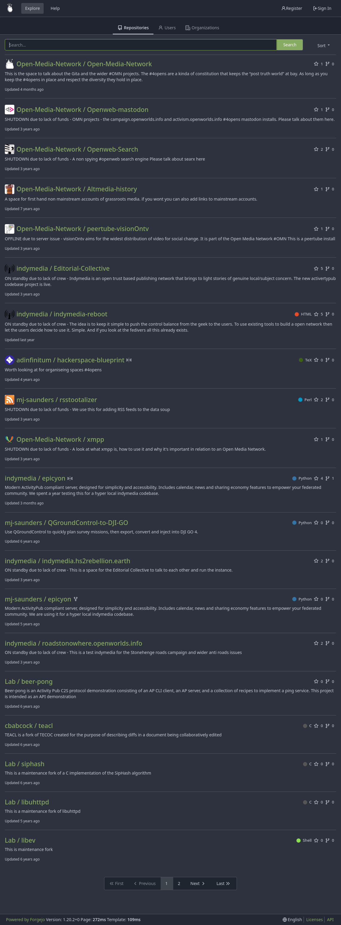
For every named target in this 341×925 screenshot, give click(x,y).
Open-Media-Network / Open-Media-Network (84, 64)
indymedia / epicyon (35, 478)
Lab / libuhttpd (27, 802)
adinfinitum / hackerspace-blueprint (70, 360)
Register (291, 8)
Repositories (133, 27)
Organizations (202, 27)
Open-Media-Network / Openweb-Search (77, 149)
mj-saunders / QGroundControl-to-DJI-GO (66, 523)
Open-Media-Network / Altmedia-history (76, 189)
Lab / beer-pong (29, 682)
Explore (32, 8)
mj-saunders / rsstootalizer (56, 400)
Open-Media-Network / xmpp (60, 439)
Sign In (322, 8)
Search (289, 44)
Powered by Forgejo (25, 919)
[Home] (9, 8)
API (330, 919)
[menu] (324, 45)
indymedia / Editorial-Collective (63, 268)
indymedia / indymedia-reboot (61, 314)
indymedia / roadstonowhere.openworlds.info (73, 643)
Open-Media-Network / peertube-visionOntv (82, 229)
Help (55, 8)
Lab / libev (20, 840)
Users (167, 27)
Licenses (314, 919)
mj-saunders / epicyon (38, 599)
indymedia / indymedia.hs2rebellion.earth (67, 561)
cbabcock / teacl (29, 726)
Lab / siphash (25, 764)
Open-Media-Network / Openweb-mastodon (82, 110)
